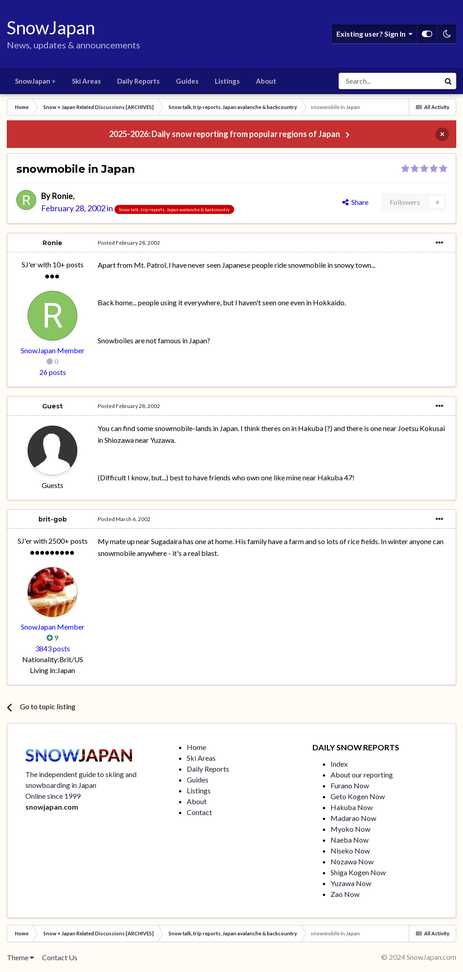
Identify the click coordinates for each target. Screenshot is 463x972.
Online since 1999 (52, 796)
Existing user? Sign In (374, 33)
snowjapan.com (51, 806)
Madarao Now (353, 818)
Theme (20, 957)
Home (196, 747)
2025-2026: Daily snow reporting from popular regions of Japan (224, 134)
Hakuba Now (352, 807)
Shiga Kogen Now (358, 872)
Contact (199, 812)
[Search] (389, 81)
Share (355, 202)
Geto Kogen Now (358, 796)
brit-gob (52, 519)
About (266, 81)
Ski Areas (86, 81)
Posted (129, 242)
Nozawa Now (352, 861)
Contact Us (59, 957)
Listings (227, 81)
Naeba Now (350, 839)
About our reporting (362, 774)
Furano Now (350, 785)
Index (339, 763)
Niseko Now (350, 850)
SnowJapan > (35, 81)
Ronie (62, 196)
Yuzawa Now (351, 883)
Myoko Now (350, 829)
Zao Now (345, 894)
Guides (187, 81)
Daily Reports (138, 81)
